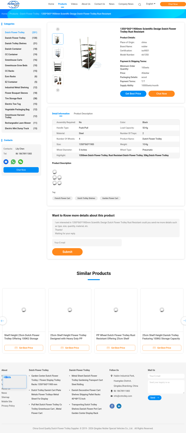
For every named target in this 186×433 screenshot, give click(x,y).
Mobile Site (7, 401)
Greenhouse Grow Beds (21, 65)
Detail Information (61, 113)
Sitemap (5, 397)
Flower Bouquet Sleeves (21, 92)
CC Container (21, 54)
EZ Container (21, 81)
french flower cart (62, 198)
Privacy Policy (8, 406)
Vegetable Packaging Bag (21, 109)
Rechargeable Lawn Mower (21, 122)
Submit (67, 252)
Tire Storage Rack (21, 98)
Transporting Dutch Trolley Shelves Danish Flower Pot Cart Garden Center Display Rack (87, 408)
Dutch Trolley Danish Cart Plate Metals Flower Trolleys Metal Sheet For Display (46, 394)
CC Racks (21, 70)
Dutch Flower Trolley (21, 32)
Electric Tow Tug (21, 103)
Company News (125, 4)
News (4, 393)
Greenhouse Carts (21, 59)
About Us (6, 388)
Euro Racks (21, 76)
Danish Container (21, 48)
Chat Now (173, 4)
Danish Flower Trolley (21, 37)
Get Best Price (133, 93)
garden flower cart (110, 198)
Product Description (83, 113)
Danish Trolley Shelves (21, 43)
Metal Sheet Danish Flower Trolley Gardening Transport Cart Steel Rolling (87, 380)
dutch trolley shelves (86, 198)
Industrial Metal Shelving (21, 87)
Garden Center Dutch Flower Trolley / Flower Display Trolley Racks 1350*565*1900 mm (46, 380)
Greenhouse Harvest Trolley (21, 116)
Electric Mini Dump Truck (21, 128)
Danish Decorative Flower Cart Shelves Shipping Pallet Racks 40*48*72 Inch (86, 394)
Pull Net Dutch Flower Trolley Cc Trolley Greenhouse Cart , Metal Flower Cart (46, 408)
